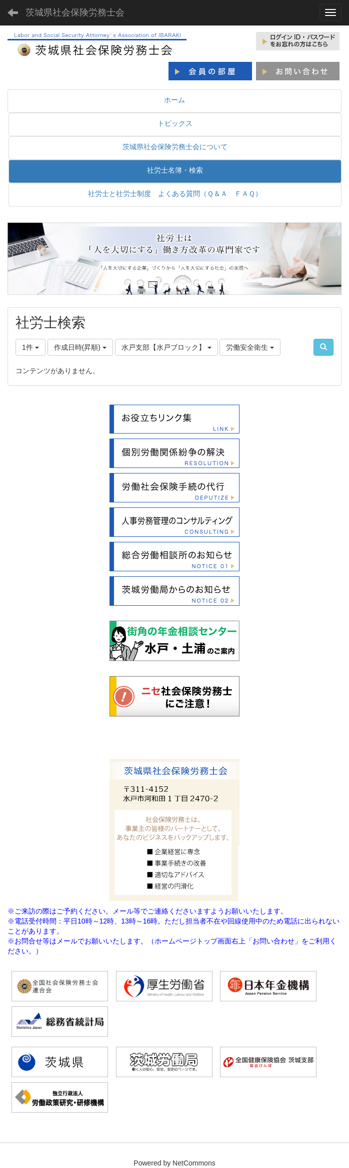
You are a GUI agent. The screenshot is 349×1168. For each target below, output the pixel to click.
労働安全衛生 (250, 347)
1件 (30, 347)
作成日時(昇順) (80, 347)
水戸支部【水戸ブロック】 (167, 347)
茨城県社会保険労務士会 (75, 12)
